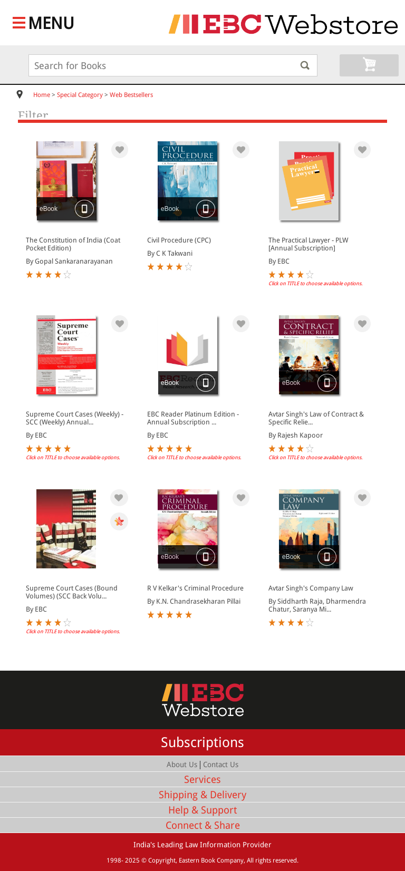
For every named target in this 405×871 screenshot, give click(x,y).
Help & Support (202, 810)
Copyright (162, 860)
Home (41, 95)
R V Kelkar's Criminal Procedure (195, 588)
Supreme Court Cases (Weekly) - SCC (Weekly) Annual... (74, 418)
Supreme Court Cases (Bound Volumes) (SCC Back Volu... (72, 592)
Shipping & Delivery (202, 795)
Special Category (80, 95)
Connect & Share (203, 825)
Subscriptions (202, 742)
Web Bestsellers (131, 95)
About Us (182, 764)
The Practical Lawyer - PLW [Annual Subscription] (308, 244)
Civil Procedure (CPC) (179, 240)
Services (202, 779)
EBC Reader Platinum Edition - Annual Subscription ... (193, 418)
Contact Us (220, 764)
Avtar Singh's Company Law (310, 588)
